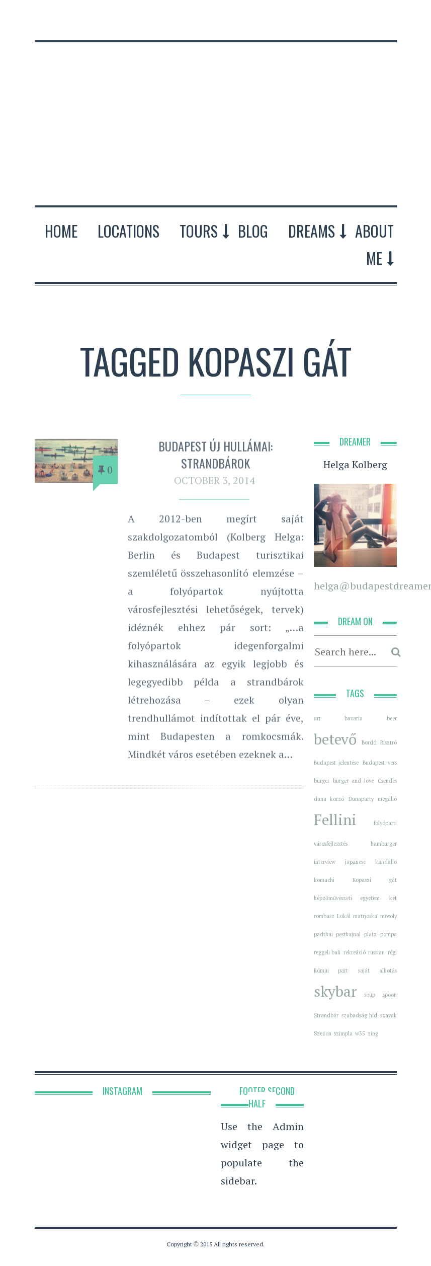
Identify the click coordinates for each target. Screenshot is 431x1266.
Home (61, 230)
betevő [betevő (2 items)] (335, 739)
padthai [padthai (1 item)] (323, 934)
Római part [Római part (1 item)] (331, 970)
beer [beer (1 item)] (392, 718)
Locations (128, 230)
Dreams (311, 230)
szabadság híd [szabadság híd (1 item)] (359, 1015)
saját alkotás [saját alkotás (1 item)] (377, 970)
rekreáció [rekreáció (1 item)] (354, 952)
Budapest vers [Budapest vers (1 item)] (380, 762)
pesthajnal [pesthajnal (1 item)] (348, 934)
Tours (199, 230)
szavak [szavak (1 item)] (388, 1015)
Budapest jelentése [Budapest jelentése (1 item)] (336, 762)
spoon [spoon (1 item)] (390, 994)
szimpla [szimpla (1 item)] (343, 1033)
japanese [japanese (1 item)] (355, 861)
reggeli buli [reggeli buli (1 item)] (327, 952)
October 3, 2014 (214, 483)
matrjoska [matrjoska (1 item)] (365, 916)
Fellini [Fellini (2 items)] (335, 819)
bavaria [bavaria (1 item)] (353, 718)
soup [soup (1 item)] (369, 994)
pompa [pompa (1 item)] (388, 934)
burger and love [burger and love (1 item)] (353, 780)
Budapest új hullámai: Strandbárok (215, 457)
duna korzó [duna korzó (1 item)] (329, 798)
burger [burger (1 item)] (321, 780)
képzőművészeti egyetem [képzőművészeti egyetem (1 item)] (347, 898)
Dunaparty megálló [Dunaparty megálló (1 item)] (372, 798)
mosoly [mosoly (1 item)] (388, 916)
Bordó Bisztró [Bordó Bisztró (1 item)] (379, 742)
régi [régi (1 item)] (392, 952)
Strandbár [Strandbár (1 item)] (326, 1015)
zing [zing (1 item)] (373, 1033)
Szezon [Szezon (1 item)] (322, 1033)
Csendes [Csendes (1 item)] (387, 780)
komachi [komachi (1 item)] (324, 879)
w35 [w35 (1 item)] (360, 1033)
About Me (374, 244)
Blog (253, 230)
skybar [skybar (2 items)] (335, 991)
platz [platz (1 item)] (370, 934)
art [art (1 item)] (317, 718)
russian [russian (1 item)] (376, 952)
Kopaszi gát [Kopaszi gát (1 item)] (375, 879)
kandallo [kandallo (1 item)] (386, 861)
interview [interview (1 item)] (324, 861)
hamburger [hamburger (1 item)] (384, 843)
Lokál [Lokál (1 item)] (344, 916)
